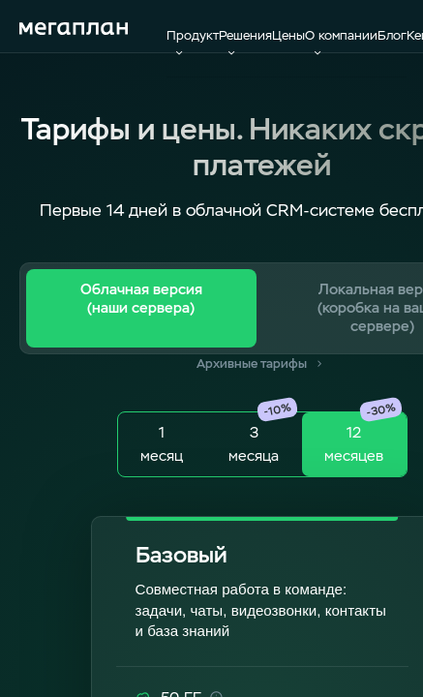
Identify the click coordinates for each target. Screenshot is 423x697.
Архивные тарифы (261, 363)
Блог (392, 35)
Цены (288, 35)
